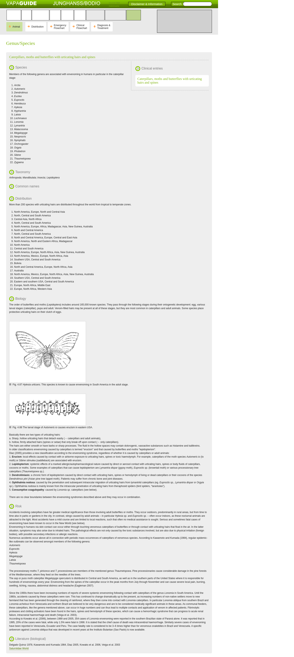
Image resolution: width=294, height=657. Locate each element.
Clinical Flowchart (81, 27)
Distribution (37, 26)
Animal (16, 26)
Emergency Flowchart (60, 27)
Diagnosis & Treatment (103, 27)
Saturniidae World (19, 648)
